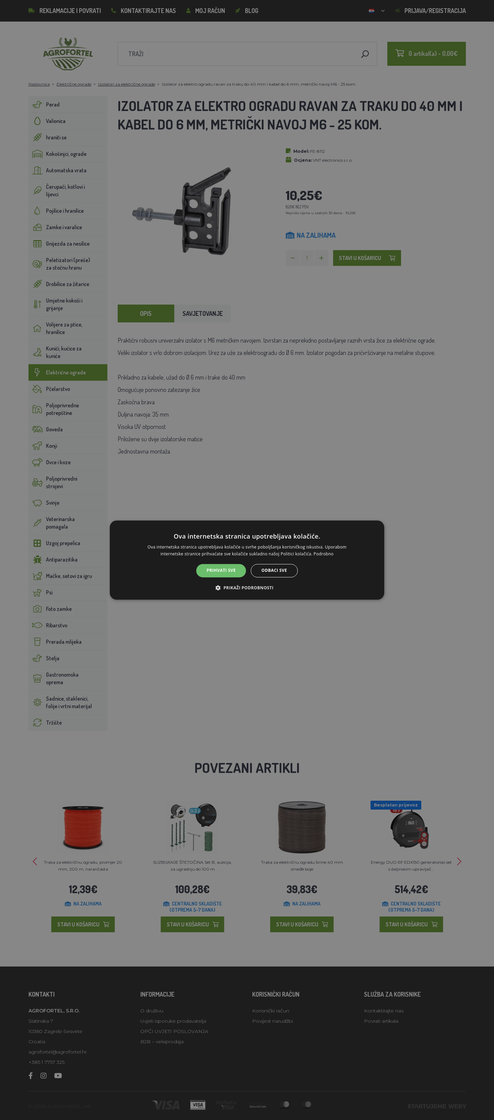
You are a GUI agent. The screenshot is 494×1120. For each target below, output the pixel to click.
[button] (247, 587)
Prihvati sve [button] (221, 571)
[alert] (247, 560)
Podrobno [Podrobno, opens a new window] (323, 554)
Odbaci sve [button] (274, 571)
